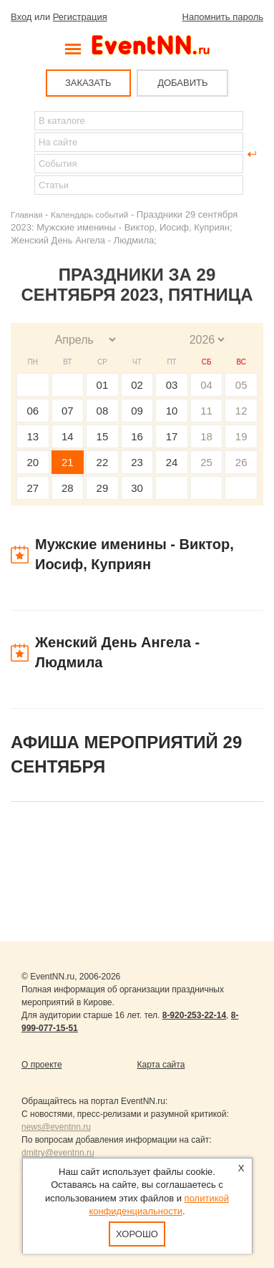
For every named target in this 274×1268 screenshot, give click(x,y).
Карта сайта (161, 1065)
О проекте (41, 1065)
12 (241, 411)
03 (172, 385)
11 (206, 411)
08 (103, 411)
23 (137, 462)
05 (241, 385)
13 (32, 436)
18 (206, 436)
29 (103, 488)
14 (68, 436)
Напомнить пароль (222, 16)
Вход (21, 16)
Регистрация (80, 16)
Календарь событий (89, 214)
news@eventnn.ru (56, 1127)
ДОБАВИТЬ (182, 82)
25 (206, 462)
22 (103, 462)
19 (241, 436)
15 (103, 436)
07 (68, 411)
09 (137, 411)
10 (172, 411)
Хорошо (137, 1234)
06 (32, 411)
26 (241, 462)
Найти (22, 154)
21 (68, 462)
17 (172, 436)
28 (68, 488)
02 (137, 385)
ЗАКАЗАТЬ (88, 82)
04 (206, 385)
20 (32, 462)
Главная (26, 214)
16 (137, 436)
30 (137, 488)
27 (32, 488)
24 (172, 462)
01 (103, 385)
